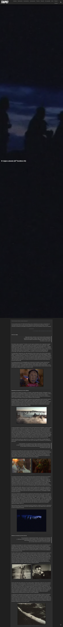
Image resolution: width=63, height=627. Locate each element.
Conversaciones (26, 1)
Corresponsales (32, 1)
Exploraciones (20, 1)
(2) (23, 343)
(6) (35, 496)
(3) (29, 349)
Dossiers (56, 3)
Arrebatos (15, 1)
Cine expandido (47, 1)
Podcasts (56, 1)
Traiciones (38, 1)
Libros (52, 1)
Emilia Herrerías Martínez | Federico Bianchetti (20, 321)
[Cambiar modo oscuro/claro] (60, 624)
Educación (42, 1)
